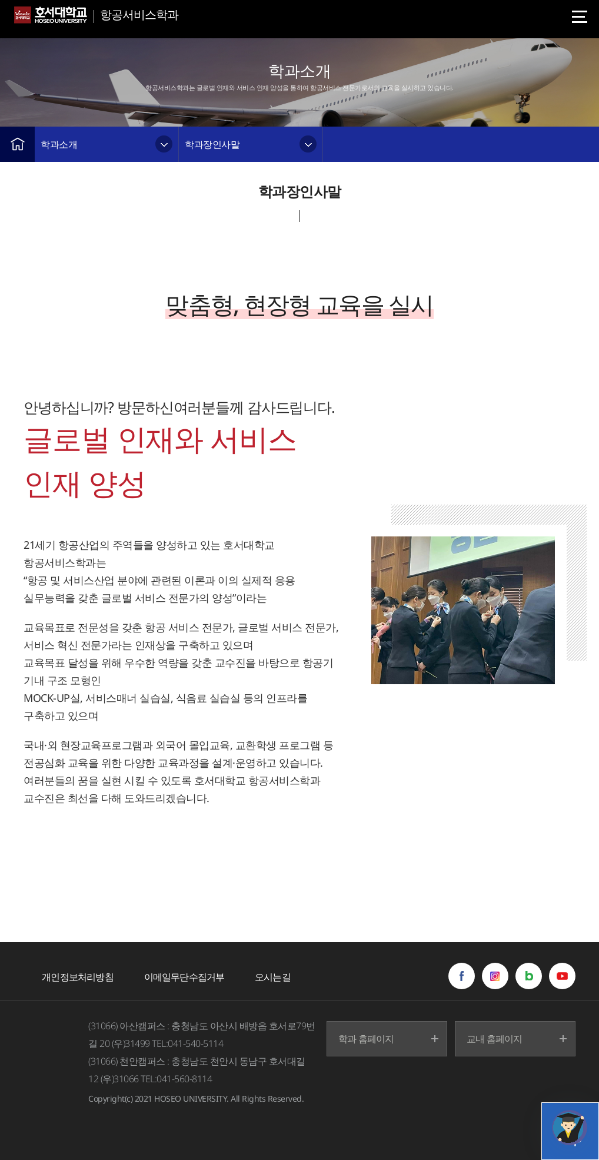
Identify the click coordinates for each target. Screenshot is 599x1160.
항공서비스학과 (139, 14)
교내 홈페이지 (494, 1038)
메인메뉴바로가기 (0, 0)
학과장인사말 (212, 144)
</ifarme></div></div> (569, 1127)
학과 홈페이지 (366, 1038)
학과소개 (59, 144)
